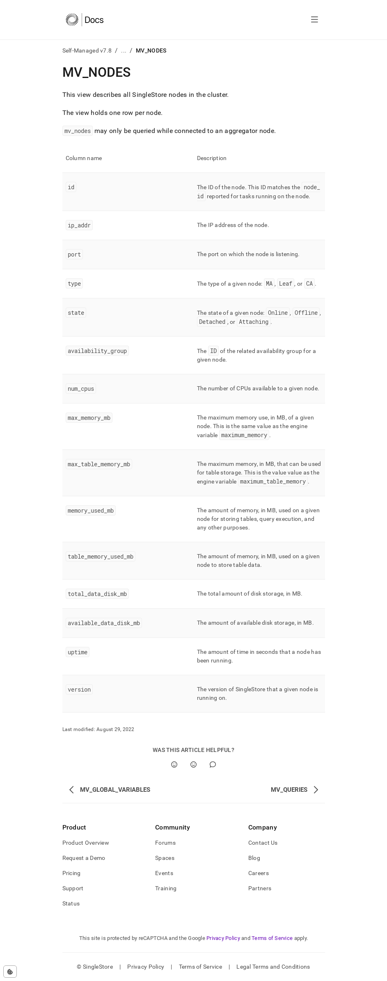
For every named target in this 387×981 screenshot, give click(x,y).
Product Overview (85, 842)
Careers (258, 873)
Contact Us (263, 842)
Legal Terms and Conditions (273, 966)
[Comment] (212, 764)
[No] (193, 764)
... (123, 50)
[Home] (85, 19)
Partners (259, 888)
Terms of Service (272, 938)
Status (71, 903)
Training (165, 888)
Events (164, 873)
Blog (254, 858)
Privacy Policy (223, 938)
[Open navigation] (314, 19)
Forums (165, 842)
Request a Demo (83, 858)
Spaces (164, 858)
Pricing (71, 873)
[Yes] (174, 764)
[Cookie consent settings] (10, 971)
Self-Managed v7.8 (87, 50)
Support (73, 888)
